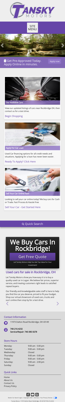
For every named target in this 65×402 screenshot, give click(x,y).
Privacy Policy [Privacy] (10, 383)
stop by (25, 297)
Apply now (54, 58)
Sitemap (36, 395)
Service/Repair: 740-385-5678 (23, 329)
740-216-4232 (16, 326)
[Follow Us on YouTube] (32, 391)
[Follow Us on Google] (37, 391)
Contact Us (9, 380)
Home (7, 374)
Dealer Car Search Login (15, 395)
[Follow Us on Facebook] (28, 391)
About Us (8, 377)
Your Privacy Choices (48, 395)
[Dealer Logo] (32, 10)
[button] (2, 42)
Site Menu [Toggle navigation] (32, 26)
